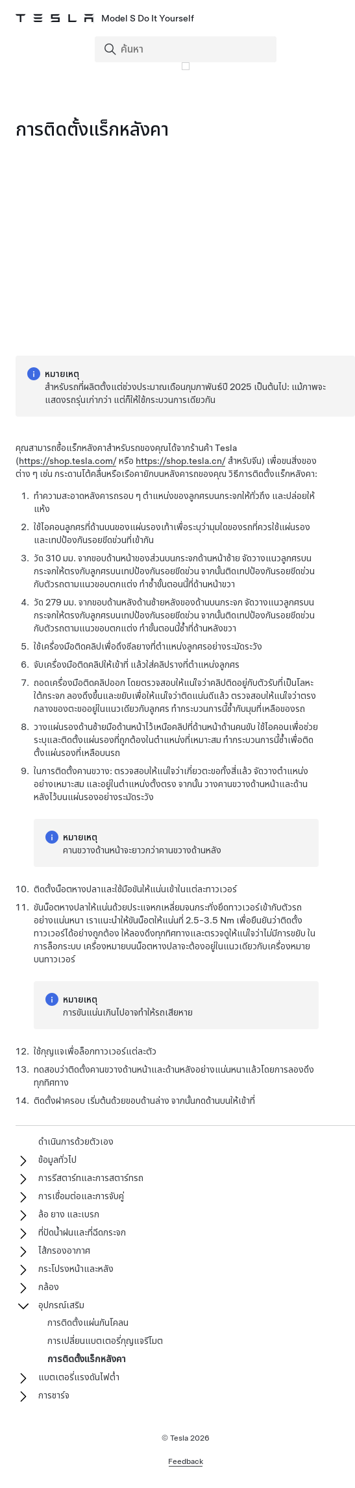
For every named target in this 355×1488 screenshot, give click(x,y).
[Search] (187, 49)
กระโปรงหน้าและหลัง (76, 1268)
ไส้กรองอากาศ (64, 1250)
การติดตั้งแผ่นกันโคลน (88, 1322)
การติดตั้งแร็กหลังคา (86, 1359)
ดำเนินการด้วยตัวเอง (76, 1141)
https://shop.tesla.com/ (68, 461)
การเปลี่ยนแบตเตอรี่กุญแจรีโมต (105, 1341)
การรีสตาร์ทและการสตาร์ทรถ (90, 1178)
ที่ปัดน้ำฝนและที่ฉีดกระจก (82, 1232)
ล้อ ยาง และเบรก (68, 1214)
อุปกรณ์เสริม (61, 1305)
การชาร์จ (53, 1395)
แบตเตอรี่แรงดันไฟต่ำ (78, 1377)
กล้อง (48, 1287)
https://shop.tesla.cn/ (181, 461)
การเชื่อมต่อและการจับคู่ (81, 1196)
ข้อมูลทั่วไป (57, 1159)
